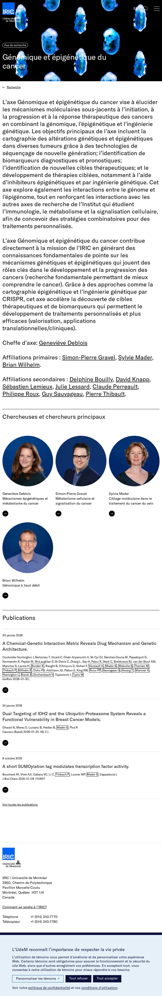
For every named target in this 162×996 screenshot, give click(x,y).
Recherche (13, 87)
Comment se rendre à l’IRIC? (24, 907)
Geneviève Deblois (63, 342)
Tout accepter (107, 978)
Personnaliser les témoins (38, 978)
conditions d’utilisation (99, 988)
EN (135, 8)
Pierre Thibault (105, 393)
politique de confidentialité (49, 988)
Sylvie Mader (135, 357)
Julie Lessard (72, 386)
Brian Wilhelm (21, 364)
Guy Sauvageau (62, 393)
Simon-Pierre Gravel (88, 357)
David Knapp (132, 379)
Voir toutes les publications (20, 804)
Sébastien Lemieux (27, 386)
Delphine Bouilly (91, 379)
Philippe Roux (20, 393)
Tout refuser (78, 978)
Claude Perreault (115, 386)
